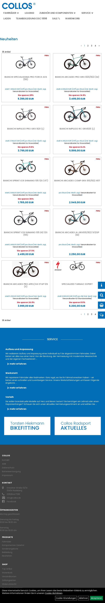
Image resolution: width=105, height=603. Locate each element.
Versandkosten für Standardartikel (76, 298)
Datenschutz (8, 467)
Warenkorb (72, 18)
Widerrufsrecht (9, 584)
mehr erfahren (18, 363)
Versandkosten (9, 576)
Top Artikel (7, 568)
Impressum (7, 475)
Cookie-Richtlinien (53, 593)
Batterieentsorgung (11, 471)
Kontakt (5, 460)
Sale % (56, 18)
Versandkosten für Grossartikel (25, 91)
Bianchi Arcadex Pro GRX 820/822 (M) (77, 76)
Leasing (29, 13)
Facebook (11, 501)
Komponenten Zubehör (13, 545)
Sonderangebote (10, 548)
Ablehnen (83, 598)
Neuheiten (7, 555)
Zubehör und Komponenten (57, 13)
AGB (4, 463)
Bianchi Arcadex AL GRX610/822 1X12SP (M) (77, 233)
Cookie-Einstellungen (66, 598)
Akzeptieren (96, 598)
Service (87, 13)
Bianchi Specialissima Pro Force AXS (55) (26, 78)
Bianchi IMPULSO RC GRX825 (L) (77, 128)
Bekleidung (7, 552)
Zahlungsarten (9, 580)
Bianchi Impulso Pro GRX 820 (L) (25, 128)
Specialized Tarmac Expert (77, 284)
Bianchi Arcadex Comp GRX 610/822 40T (77, 180)
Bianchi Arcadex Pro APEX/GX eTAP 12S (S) (26, 285)
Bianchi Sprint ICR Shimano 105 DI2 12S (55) (25, 233)
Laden (7, 18)
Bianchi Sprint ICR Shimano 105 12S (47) (25, 180)
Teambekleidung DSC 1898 (31, 18)
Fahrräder (11, 13)
